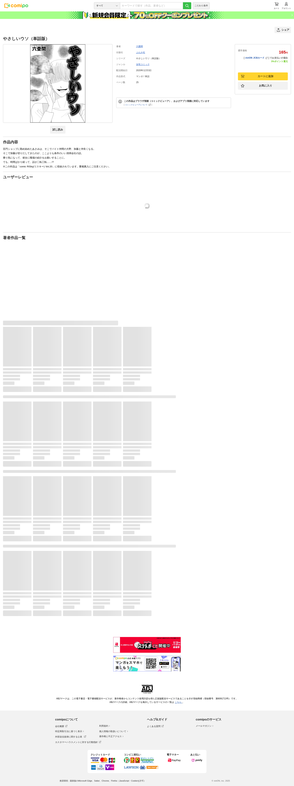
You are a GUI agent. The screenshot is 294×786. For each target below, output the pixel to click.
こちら (178, 702)
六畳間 (139, 46)
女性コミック (143, 64)
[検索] (187, 5)
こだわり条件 (201, 5)
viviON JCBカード (256, 58)
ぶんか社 (140, 52)
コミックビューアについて (138, 105)
